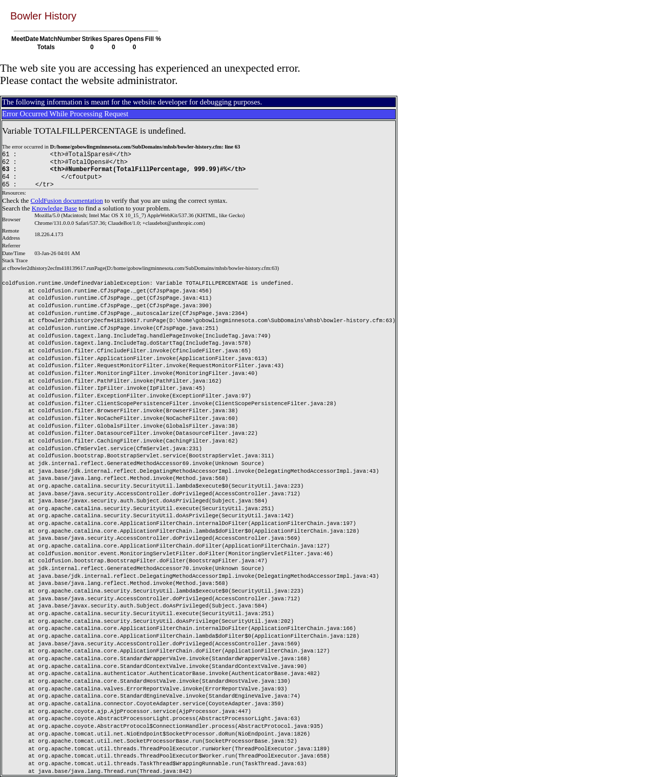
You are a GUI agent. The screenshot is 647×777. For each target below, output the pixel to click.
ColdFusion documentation (67, 200)
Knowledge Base (54, 208)
